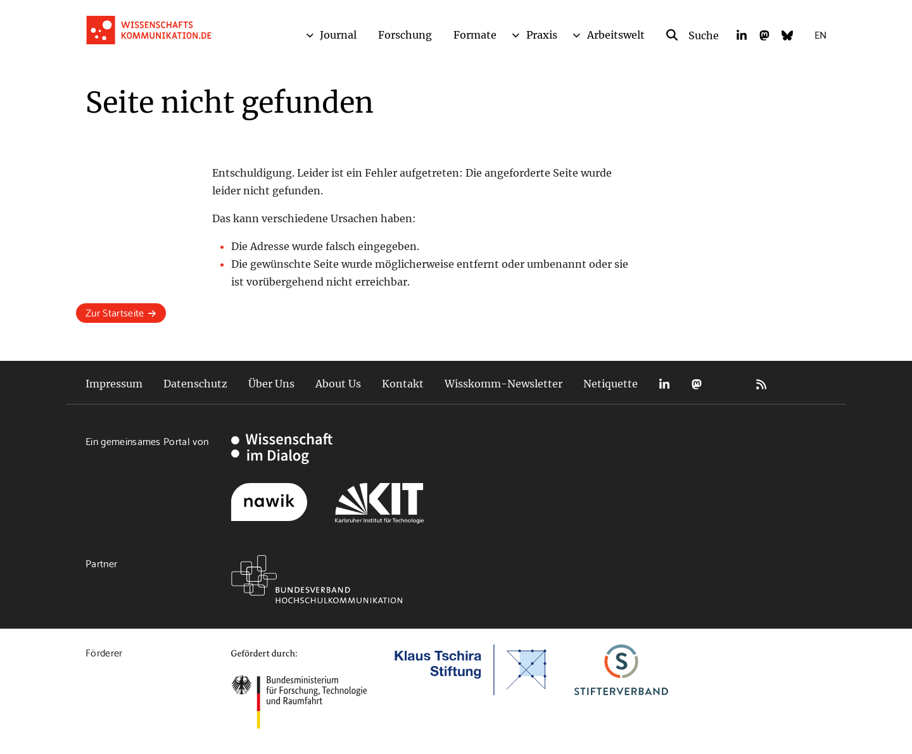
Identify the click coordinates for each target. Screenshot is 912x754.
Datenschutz (195, 383)
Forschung (405, 34)
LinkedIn (664, 384)
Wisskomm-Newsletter (503, 383)
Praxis (541, 34)
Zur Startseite (115, 311)
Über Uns (271, 383)
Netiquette (610, 383)
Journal (338, 34)
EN (820, 33)
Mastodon (696, 384)
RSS (761, 384)
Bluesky (729, 384)
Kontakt (403, 383)
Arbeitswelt (616, 34)
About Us (338, 383)
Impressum (114, 383)
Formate (475, 34)
